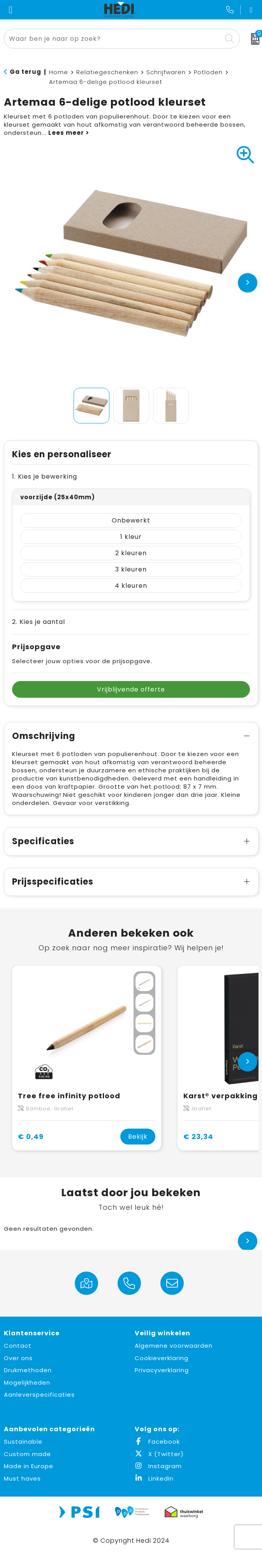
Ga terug (25, 72)
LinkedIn (154, 1478)
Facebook (157, 1441)
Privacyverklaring (162, 1370)
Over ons (18, 1358)
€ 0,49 (31, 1136)
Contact (18, 1345)
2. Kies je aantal (38, 622)
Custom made (27, 1454)
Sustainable (23, 1441)
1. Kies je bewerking (44, 476)
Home (58, 72)
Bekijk (138, 1136)
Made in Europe (28, 1466)
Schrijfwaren (166, 72)
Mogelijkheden (27, 1382)
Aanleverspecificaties (39, 1394)
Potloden (208, 72)
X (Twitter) (159, 1454)
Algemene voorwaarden (174, 1345)
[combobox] (113, 39)
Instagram (158, 1466)
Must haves (22, 1478)
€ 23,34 (198, 1136)
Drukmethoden (28, 1370)
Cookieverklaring (161, 1358)
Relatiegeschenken (107, 72)
